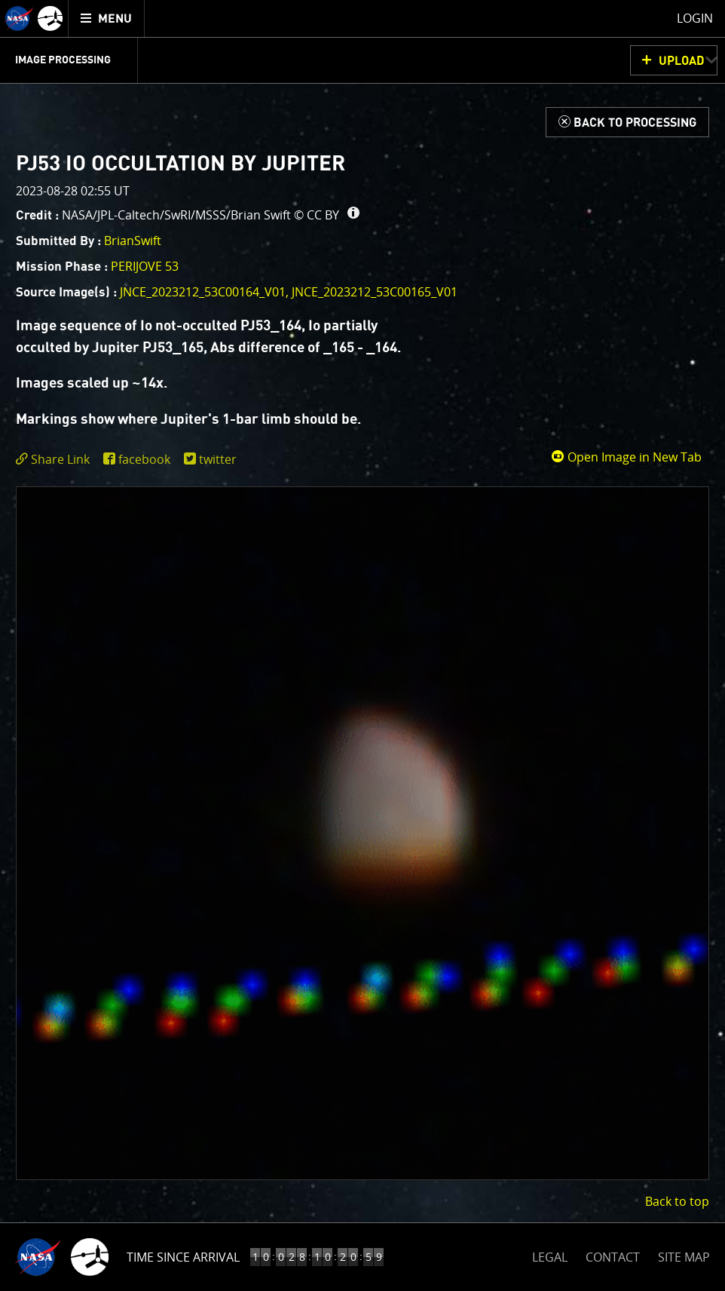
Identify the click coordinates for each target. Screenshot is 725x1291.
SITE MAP (684, 1257)
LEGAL (550, 1254)
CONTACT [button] (613, 1257)
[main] (362, 645)
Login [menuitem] (695, 18)
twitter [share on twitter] (218, 459)
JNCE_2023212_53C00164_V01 (203, 292)
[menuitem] (107, 18)
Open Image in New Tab (626, 457)
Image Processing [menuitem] (63, 60)
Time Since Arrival (183, 1257)
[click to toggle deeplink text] (56, 460)
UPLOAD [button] (682, 61)
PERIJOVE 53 (145, 266)
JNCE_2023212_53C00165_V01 (374, 292)
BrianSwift (132, 240)
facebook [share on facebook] (144, 459)
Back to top (677, 1201)
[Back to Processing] (627, 122)
